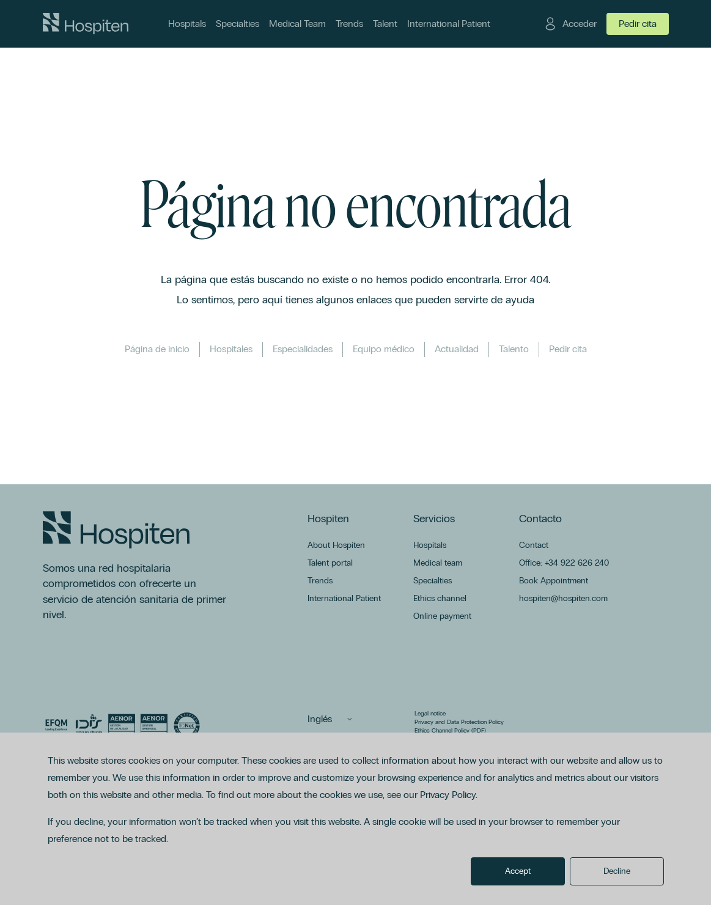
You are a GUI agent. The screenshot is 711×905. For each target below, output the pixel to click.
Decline (616, 871)
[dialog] (355, 819)
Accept (518, 871)
